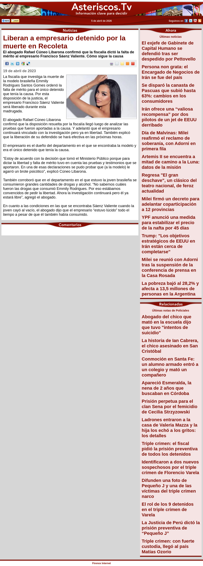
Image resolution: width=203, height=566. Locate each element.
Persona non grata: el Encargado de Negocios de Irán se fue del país (171, 72)
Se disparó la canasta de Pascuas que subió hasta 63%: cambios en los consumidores (169, 93)
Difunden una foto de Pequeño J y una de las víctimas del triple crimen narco (169, 488)
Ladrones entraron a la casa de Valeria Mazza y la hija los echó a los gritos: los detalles (169, 427)
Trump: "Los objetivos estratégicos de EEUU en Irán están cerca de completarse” (168, 243)
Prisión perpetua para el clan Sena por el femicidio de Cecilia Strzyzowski (169, 406)
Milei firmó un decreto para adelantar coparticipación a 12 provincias (170, 204)
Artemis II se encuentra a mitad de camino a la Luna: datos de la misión (171, 162)
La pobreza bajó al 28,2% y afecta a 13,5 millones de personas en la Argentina (170, 289)
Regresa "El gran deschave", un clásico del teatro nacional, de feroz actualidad (169, 183)
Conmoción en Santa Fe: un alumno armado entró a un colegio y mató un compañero (170, 367)
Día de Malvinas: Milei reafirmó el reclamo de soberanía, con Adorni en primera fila (169, 140)
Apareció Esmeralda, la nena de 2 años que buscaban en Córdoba (166, 388)
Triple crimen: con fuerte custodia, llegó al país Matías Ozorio (168, 546)
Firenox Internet (101, 563)
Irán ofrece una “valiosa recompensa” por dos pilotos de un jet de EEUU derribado (169, 117)
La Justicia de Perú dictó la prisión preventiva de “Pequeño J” (171, 528)
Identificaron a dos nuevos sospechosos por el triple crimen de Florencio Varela (170, 467)
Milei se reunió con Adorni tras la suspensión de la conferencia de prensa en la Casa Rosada (170, 267)
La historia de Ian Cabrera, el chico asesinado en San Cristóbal (170, 346)
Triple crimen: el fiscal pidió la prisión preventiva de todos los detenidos (170, 449)
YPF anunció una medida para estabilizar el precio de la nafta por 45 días (168, 223)
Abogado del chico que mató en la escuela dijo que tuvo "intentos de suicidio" (166, 324)
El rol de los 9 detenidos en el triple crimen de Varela (168, 509)
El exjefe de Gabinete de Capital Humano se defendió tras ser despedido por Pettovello (169, 51)
